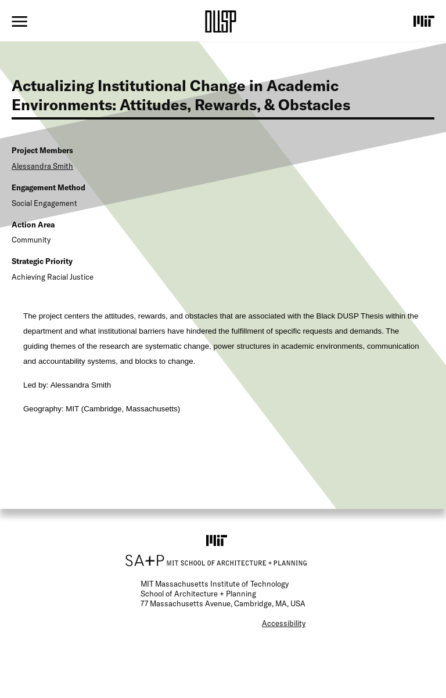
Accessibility (283, 623)
